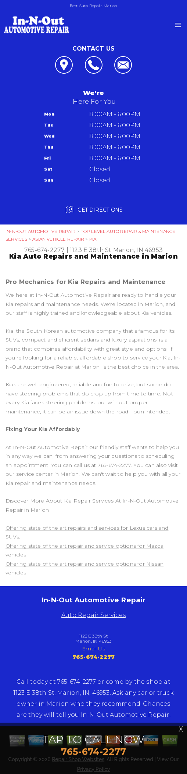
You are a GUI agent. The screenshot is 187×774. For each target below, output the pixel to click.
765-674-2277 (44, 250)
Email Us (93, 648)
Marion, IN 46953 (138, 250)
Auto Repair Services (93, 614)
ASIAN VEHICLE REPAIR (58, 239)
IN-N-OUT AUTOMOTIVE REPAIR (41, 231)
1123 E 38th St (91, 250)
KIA (93, 239)
